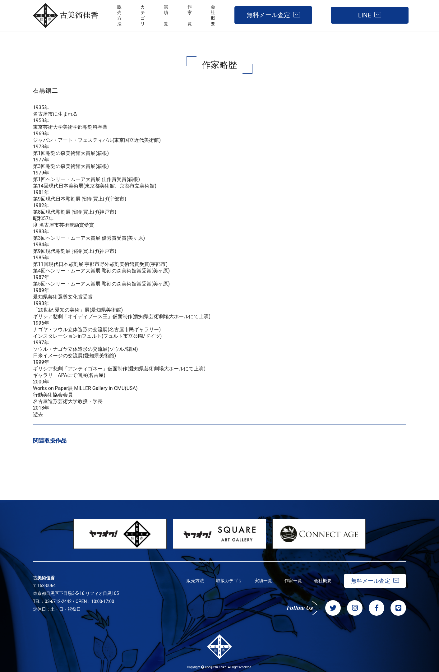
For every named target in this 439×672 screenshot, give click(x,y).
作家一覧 (293, 580)
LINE (364, 15)
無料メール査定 (268, 15)
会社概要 (322, 580)
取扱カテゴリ (229, 580)
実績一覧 (263, 580)
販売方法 (194, 580)
